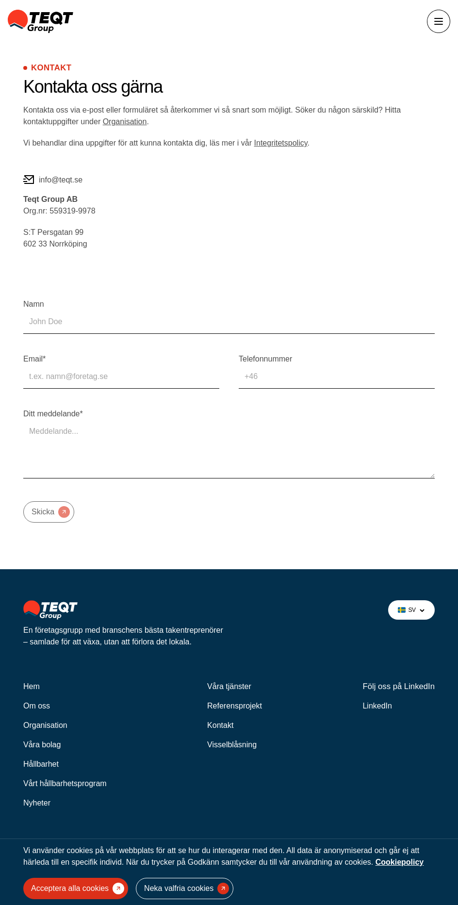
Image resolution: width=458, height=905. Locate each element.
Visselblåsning (232, 744)
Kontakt (220, 725)
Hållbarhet (41, 764)
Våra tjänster (229, 686)
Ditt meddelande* (53, 414)
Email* (34, 359)
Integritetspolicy (281, 143)
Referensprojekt (234, 706)
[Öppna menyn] (438, 21)
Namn (33, 304)
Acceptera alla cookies (77, 888)
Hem (31, 686)
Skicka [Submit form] (51, 512)
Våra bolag (42, 744)
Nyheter (36, 803)
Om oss (36, 706)
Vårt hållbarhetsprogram (65, 783)
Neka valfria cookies (186, 888)
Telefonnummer (265, 359)
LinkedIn (377, 706)
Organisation (125, 121)
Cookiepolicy (400, 862)
